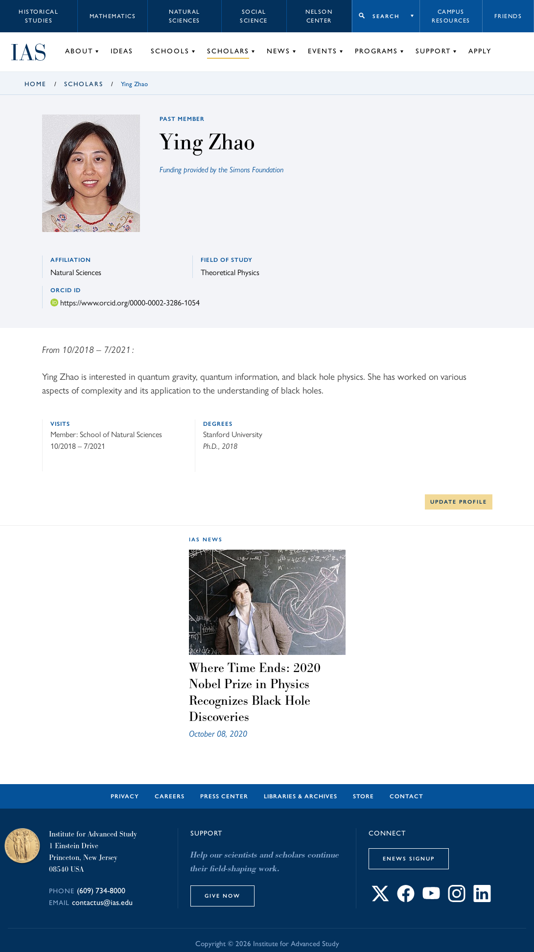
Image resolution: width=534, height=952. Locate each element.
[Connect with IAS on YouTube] (431, 899)
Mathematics (113, 16)
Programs (376, 51)
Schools (170, 51)
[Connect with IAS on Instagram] (456, 899)
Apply (479, 51)
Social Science (254, 16)
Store (363, 796)
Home (35, 84)
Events (322, 51)
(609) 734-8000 (101, 890)
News (278, 51)
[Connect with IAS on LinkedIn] (482, 899)
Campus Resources (451, 16)
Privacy (125, 796)
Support (433, 51)
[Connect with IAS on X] (380, 899)
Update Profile (458, 501)
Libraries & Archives (300, 796)
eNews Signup (409, 858)
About (79, 51)
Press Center (224, 796)
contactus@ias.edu (102, 902)
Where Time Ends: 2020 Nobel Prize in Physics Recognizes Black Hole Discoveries (255, 692)
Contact (406, 796)
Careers (170, 796)
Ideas (122, 51)
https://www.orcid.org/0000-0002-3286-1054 (130, 302)
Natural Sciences (184, 16)
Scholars (228, 51)
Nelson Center (318, 16)
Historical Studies (38, 16)
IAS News (206, 539)
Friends (508, 16)
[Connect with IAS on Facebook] (406, 899)
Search (385, 16)
